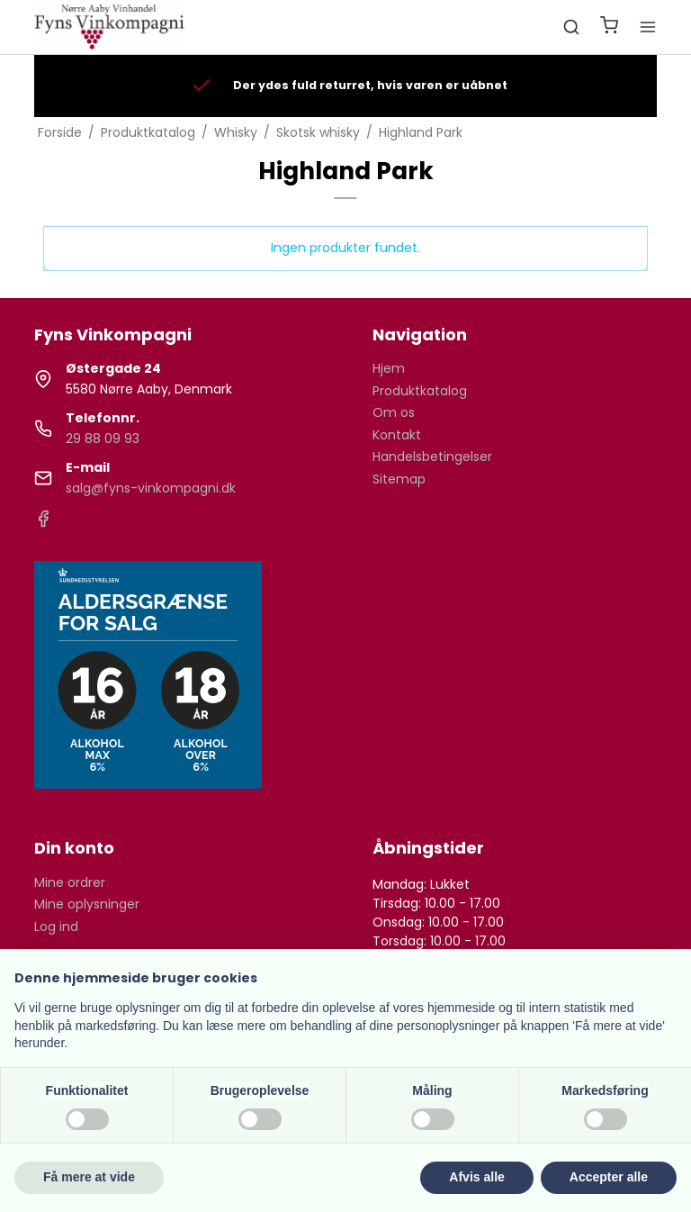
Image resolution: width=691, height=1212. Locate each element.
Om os (393, 412)
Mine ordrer (69, 882)
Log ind (56, 927)
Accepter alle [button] (609, 1177)
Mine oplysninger (86, 904)
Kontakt (396, 435)
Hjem (388, 368)
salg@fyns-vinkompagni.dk (151, 488)
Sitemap (399, 479)
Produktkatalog (419, 391)
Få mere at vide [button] (89, 1177)
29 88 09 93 (102, 439)
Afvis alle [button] (476, 1177)
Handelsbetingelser (432, 457)
